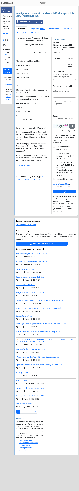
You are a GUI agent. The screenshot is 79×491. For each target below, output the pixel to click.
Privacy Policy (22, 62)
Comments (54, 57)
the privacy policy (8, 96)
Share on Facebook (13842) (29, 50)
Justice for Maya (21, 409)
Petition (21, 57)
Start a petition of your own (41, 273)
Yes (61, 215)
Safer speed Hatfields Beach (25, 314)
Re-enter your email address (64, 115)
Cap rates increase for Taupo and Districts (30, 306)
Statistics (67, 57)
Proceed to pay (7, 70)
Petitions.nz (7, 2)
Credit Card (7, 63)
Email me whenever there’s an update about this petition (65, 184)
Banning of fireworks (23, 401)
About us (22, 479)
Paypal (8, 57)
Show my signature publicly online (63, 177)
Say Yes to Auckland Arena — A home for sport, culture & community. (39, 329)
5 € (6, 40)
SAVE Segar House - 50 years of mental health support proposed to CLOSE (41, 352)
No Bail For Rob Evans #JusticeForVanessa (30, 417)
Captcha (56, 145)
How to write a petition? (28, 471)
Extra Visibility (37, 62)
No (72, 215)
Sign (64, 220)
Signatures (37, 57)
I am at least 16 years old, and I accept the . (63, 210)
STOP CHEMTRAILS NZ (25, 298)
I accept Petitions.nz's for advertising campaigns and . (10, 88)
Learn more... (6, 34)
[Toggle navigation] (75, 3)
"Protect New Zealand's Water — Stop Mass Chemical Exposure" (37, 386)
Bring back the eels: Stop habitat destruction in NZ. (33, 321)
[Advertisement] (46, 23)
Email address (58, 101)
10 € (4, 45)
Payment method (6, 50)
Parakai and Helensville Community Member (31, 378)
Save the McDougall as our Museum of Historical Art (33, 282)
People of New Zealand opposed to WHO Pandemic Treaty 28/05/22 (38, 360)
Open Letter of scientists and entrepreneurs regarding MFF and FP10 (39, 393)
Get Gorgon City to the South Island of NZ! (30, 425)
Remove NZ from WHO (24, 345)
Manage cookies (25, 476)
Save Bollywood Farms (24, 432)
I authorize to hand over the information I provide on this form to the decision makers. (65, 197)
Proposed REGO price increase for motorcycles (31, 290)
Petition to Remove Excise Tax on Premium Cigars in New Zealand (38, 337)
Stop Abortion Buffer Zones (26, 254)
